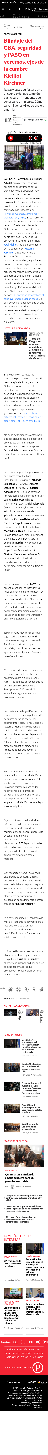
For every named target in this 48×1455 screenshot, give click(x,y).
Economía (22, 1349)
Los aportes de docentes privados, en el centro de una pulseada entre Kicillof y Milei (24, 1197)
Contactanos (5, 1342)
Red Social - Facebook (23, 1342)
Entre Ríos (27, 1353)
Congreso (38, 1357)
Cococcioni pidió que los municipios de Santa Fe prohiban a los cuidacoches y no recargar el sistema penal (24, 1208)
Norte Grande (12, 1357)
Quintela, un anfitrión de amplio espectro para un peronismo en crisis (19, 1178)
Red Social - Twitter (15, 1342)
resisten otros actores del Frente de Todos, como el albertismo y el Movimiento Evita (23, 416)
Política (20, 27)
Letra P (9, 27)
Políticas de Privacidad (37, 1406)
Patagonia (26, 1357)
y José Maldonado (17, 123)
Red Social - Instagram (30, 1342)
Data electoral (21, 16)
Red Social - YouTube (38, 1342)
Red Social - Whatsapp (45, 1342)
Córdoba (38, 1353)
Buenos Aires (25, 998)
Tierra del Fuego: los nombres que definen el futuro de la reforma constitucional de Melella (21, 1219)
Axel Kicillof (10, 244)
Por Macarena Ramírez (17, 117)
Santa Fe (16, 1353)
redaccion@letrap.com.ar (31, 1402)
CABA (7, 1353)
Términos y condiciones (21, 1405)
